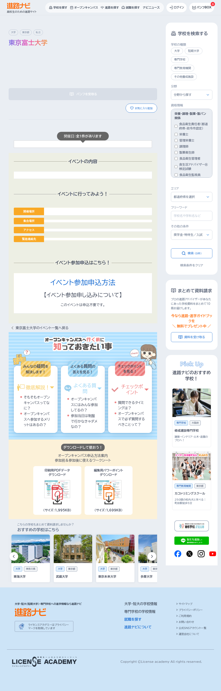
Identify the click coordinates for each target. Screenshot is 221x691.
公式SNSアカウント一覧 (191, 628)
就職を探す (133, 619)
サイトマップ (184, 603)
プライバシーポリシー (189, 610)
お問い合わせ (185, 622)
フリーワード (179, 207)
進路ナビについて (138, 627)
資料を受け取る (191, 337)
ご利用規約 (184, 616)
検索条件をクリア (191, 265)
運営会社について (187, 634)
